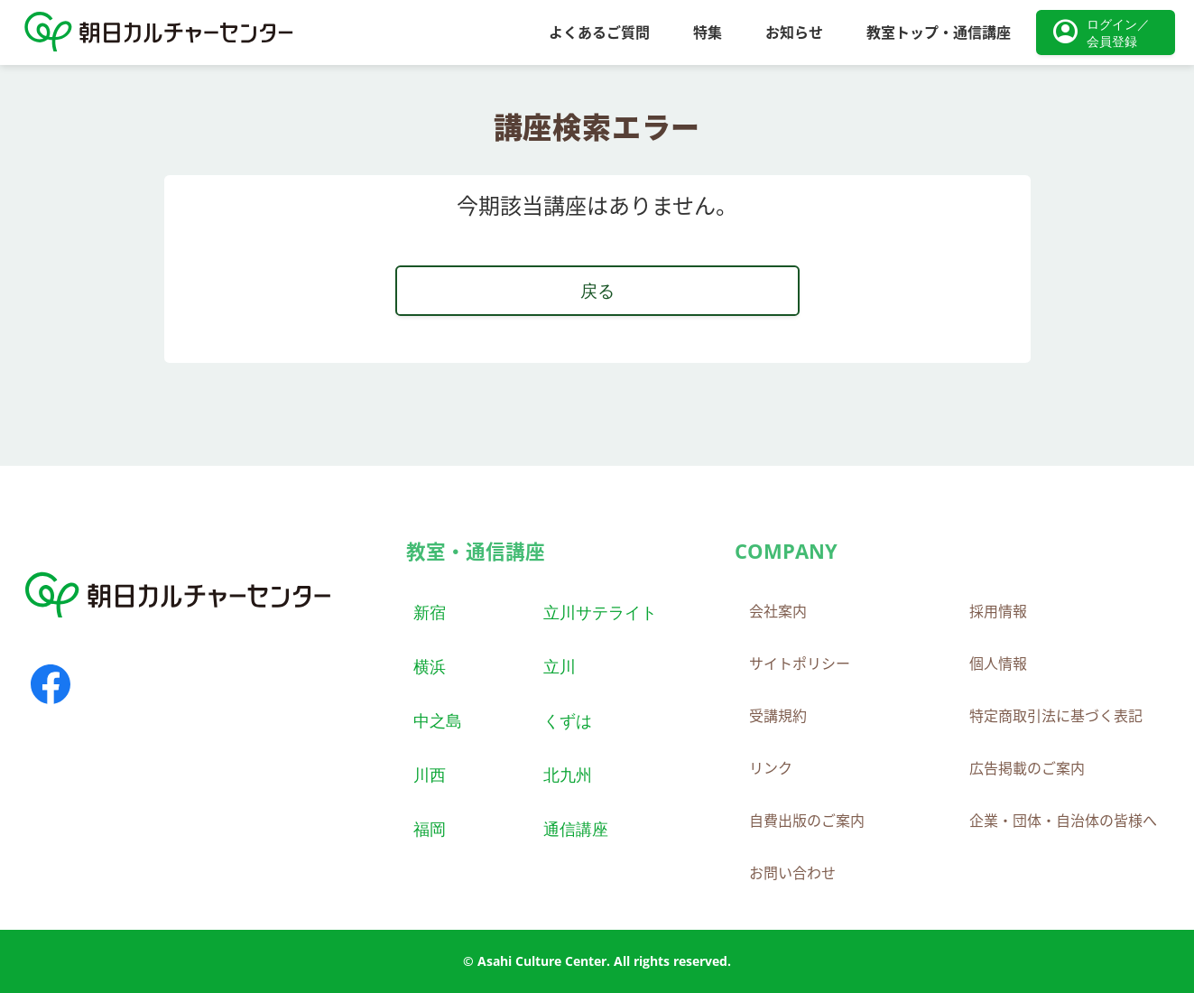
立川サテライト (600, 611)
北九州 (567, 774)
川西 (429, 774)
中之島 (437, 720)
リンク (770, 768)
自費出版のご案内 (807, 821)
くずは (567, 720)
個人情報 (998, 663)
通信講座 (575, 828)
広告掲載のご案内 (1027, 768)
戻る (597, 290)
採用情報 (998, 611)
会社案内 (778, 611)
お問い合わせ (792, 873)
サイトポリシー (799, 663)
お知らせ (794, 32)
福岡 (429, 828)
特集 (707, 32)
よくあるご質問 (599, 32)
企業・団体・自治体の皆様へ (1063, 821)
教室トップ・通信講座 (938, 32)
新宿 (429, 611)
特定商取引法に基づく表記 (1056, 716)
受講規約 (778, 716)
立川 (559, 665)
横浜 (429, 665)
